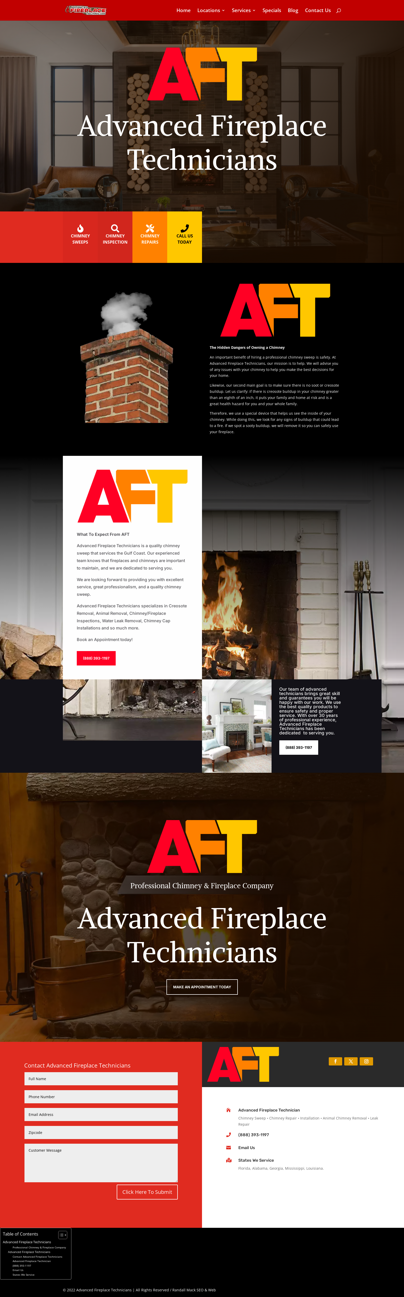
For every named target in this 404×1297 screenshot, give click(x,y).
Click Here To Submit (147, 1191)
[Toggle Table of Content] (60, 1235)
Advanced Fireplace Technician (269, 1110)
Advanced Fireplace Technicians (27, 1242)
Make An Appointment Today (202, 987)
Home (183, 11)
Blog (293, 11)
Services (241, 11)
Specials (272, 11)
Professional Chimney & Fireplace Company (39, 1247)
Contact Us (318, 11)
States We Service (256, 1160)
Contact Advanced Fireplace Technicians (37, 1256)
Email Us (246, 1147)
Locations (208, 11)
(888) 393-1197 (96, 658)
